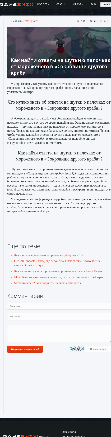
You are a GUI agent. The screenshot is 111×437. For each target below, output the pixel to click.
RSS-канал (69, 432)
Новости (43, 8)
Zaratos (34, 21)
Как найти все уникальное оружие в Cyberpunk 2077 (48, 255)
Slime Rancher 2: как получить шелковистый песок (47, 283)
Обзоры (78, 4)
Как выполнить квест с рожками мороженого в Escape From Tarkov (58, 271)
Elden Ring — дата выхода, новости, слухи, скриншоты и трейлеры (58, 277)
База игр (93, 8)
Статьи (61, 8)
